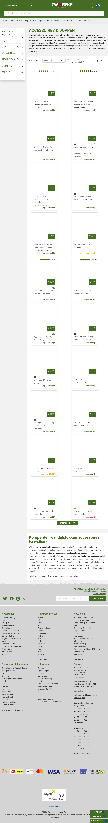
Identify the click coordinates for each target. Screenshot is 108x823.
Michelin (41, 654)
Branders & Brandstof (82, 628)
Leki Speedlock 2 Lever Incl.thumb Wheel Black (83, 198)
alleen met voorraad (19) (78, 60)
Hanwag (41, 652)
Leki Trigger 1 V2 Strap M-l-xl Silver (44, 381)
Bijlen (76, 625)
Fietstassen (78, 636)
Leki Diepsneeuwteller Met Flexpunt (84, 246)
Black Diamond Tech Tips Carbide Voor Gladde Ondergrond (43, 294)
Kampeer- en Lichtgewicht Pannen (87, 649)
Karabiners (6, 689)
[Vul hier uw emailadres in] (73, 598)
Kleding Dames (7, 649)
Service (40, 681)
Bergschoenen (7, 628)
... (32, 21)
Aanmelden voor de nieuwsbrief (50, 702)
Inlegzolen (78, 641)
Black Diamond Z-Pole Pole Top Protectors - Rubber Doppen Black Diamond (44, 247)
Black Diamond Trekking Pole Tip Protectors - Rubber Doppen (83, 104)
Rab (39, 649)
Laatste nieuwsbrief (45, 699)
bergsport (64, 576)
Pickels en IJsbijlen (9, 702)
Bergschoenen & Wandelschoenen (15, 668)
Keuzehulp (80, 613)
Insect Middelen (8, 652)
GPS (3, 684)
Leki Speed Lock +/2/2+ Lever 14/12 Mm (83, 381)
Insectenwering (80, 644)
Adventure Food (44, 628)
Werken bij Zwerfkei (45, 689)
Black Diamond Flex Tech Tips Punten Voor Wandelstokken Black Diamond (83, 152)
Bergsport (6, 623)
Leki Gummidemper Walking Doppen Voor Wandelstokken (44, 200)
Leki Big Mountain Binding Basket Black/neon (84, 512)
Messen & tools (8, 694)
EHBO (76, 633)
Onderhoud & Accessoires (12, 646)
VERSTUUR (98, 598)
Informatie (44, 664)
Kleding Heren (7, 641)
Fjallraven (41, 636)
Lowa (40, 623)
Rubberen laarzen (8, 705)
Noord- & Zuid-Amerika (10, 631)
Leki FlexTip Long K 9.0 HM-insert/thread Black (44, 469)
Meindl (40, 618)
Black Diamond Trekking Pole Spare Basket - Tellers (84, 338)
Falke (40, 641)
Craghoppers (43, 633)
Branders (5, 676)
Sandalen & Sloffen (9, 644)
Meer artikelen (67, 523)
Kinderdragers (79, 652)
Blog (39, 692)
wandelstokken (47, 43)
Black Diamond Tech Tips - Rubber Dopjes (44, 338)
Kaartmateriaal (80, 646)
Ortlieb (40, 646)
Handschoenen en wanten (84, 639)
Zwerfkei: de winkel (45, 686)
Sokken (4, 620)
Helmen (5, 686)
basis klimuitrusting (65, 568)
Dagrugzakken (79, 631)
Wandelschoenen (8, 625)
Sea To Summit (43, 639)
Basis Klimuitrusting (81, 620)
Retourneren (43, 673)
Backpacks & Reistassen (83, 618)
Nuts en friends (8, 697)
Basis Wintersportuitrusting (84, 623)
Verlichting (6, 654)
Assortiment (19, 5)
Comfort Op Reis (8, 636)
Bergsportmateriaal (9, 671)
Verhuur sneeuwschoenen (48, 684)
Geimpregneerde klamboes (12, 679)
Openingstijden (44, 671)
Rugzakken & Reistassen (11, 639)
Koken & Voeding (8, 618)
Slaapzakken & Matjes (10, 633)
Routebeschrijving (45, 679)
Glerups (41, 620)
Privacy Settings (54, 807)
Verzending (42, 676)
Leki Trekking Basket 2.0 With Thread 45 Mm (83, 424)
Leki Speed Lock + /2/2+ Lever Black (83, 469)
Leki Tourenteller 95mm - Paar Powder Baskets (83, 291)
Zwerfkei (41, 644)
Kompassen (6, 692)
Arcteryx (41, 631)
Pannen (5, 700)
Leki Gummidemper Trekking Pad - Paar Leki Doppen (43, 104)
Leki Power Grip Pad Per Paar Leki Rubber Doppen (43, 148)
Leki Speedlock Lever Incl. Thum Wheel (43, 512)
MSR (40, 625)
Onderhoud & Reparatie (15, 664)
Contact (41, 668)
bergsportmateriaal (85, 568)
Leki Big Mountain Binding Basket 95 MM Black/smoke (44, 426)
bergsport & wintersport (49, 576)
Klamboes (78, 654)
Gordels (5, 681)
